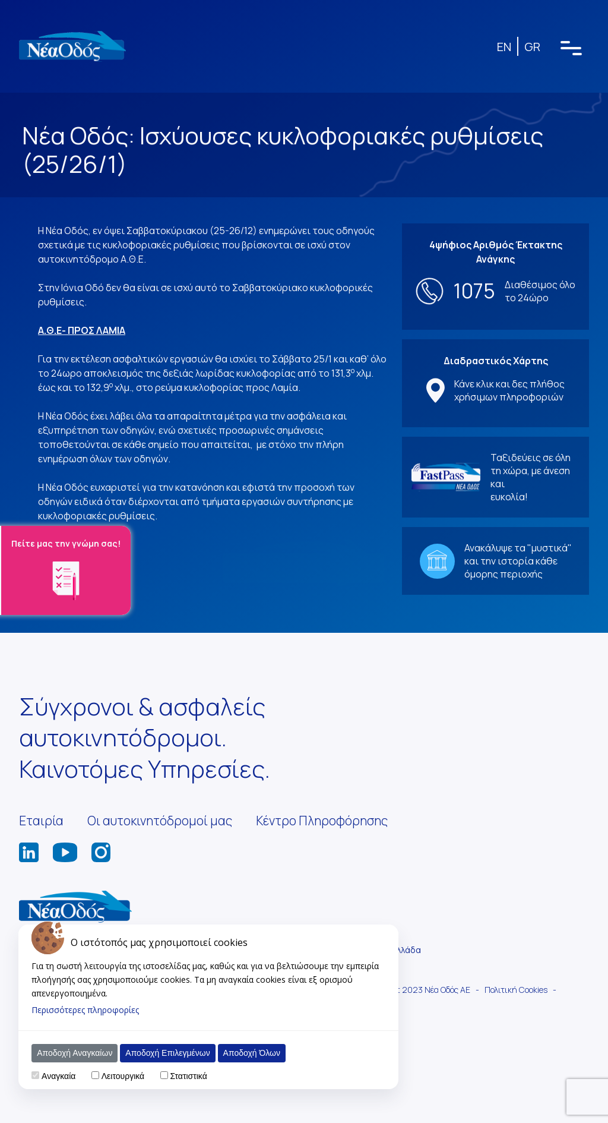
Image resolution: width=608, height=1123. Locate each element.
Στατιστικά (188, 1076)
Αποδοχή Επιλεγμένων (167, 1053)
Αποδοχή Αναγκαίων (74, 1053)
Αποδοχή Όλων (251, 1053)
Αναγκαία (58, 1076)
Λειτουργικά (123, 1076)
